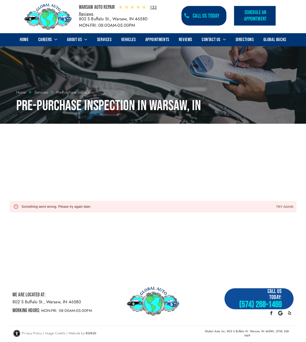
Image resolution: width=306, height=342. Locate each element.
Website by (76, 333)
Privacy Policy (32, 333)
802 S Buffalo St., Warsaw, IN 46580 (113, 19)
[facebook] (271, 313)
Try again (285, 207)
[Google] (280, 313)
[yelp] (290, 313)
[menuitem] (24, 40)
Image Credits (55, 333)
